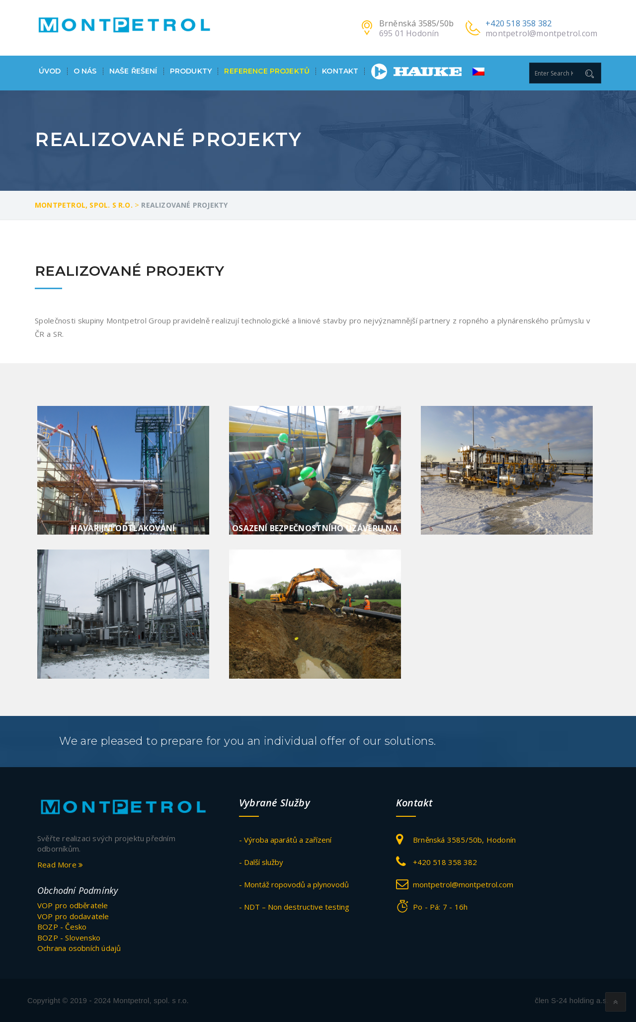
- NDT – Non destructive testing (294, 907)
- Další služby (261, 862)
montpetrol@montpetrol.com (541, 33)
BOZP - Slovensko (68, 937)
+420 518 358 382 (518, 23)
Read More (60, 864)
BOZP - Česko (61, 927)
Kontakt (340, 71)
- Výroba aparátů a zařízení (285, 840)
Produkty (191, 71)
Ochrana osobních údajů (79, 948)
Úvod (50, 71)
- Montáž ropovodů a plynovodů (294, 884)
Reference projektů (267, 71)
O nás (85, 71)
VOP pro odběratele (72, 905)
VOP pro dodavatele (73, 916)
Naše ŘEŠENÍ (133, 71)
